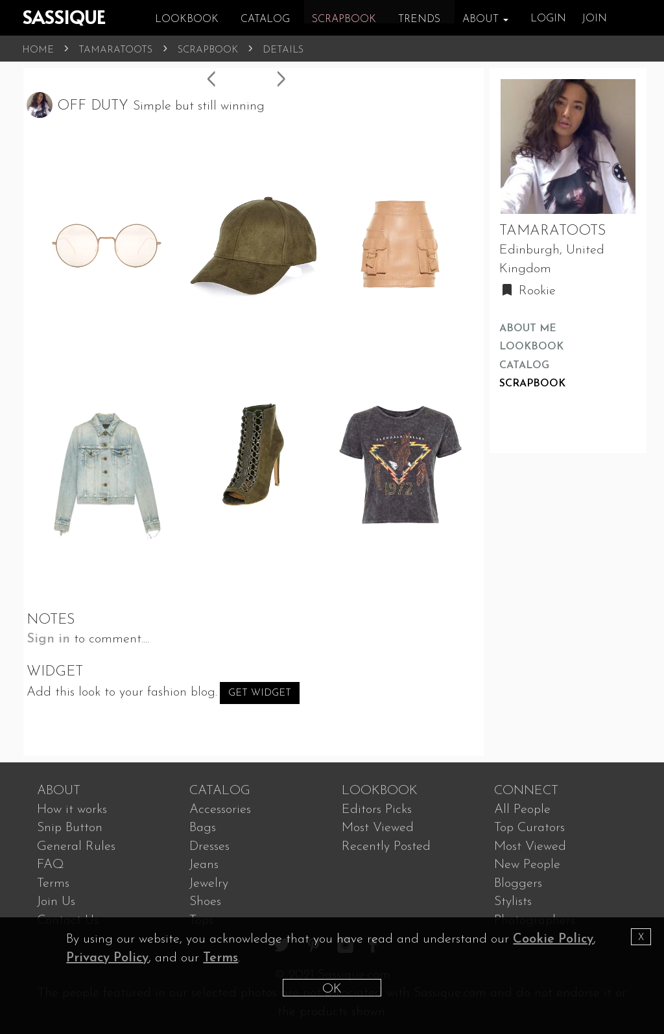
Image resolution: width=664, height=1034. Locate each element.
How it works (72, 809)
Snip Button (69, 827)
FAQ (50, 864)
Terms (53, 883)
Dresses (209, 846)
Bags (202, 827)
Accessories (220, 809)
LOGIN (548, 19)
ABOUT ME (527, 328)
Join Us (56, 901)
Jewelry (208, 883)
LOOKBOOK (531, 347)
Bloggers (518, 883)
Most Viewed (378, 827)
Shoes (205, 901)
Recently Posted (386, 846)
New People (527, 864)
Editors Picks (377, 809)
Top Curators (529, 827)
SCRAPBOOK (208, 50)
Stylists (513, 901)
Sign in (48, 639)
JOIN (594, 19)
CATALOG (524, 365)
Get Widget (259, 693)
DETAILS (283, 50)
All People (522, 809)
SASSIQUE (63, 16)
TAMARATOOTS (115, 50)
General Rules (76, 846)
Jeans (204, 864)
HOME (38, 50)
